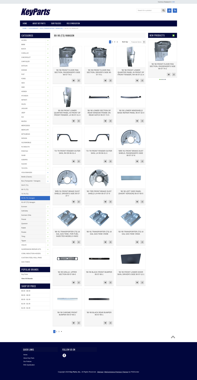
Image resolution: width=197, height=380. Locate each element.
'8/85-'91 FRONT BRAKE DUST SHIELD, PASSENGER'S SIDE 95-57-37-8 (130, 153)
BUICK (23, 49)
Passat (23, 219)
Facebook (64, 355)
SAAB (23, 155)
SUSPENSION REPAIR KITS (31, 249)
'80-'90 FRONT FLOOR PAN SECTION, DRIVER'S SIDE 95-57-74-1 (99, 72)
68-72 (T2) (24, 189)
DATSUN (24, 66)
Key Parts (24, 274)
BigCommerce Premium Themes (116, 372)
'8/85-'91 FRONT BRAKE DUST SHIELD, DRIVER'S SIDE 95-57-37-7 (67, 193)
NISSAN (24, 138)
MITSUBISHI (25, 134)
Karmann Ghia (26, 215)
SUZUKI (24, 164)
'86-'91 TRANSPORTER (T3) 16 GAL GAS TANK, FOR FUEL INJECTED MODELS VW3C (67, 234)
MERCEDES (25, 125)
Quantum (24, 223)
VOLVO (23, 245)
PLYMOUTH (25, 147)
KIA (22, 117)
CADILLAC (25, 53)
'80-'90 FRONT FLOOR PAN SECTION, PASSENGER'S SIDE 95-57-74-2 (67, 72)
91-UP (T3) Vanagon (28, 202)
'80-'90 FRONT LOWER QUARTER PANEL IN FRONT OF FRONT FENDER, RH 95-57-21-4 (131, 72)
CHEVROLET (26, 57)
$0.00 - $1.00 (25, 299)
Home (24, 28)
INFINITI (24, 100)
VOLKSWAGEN (33, 28)
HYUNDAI (24, 96)
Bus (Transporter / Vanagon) (51, 28)
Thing (23, 236)
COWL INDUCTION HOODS (31, 253)
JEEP (23, 113)
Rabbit (23, 228)
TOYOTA (24, 168)
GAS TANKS (25, 262)
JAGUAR (24, 108)
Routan (23, 232)
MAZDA (24, 121)
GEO (23, 83)
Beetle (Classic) (26, 177)
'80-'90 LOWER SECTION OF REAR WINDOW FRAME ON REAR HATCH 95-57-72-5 (99, 112)
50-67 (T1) (24, 185)
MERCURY (25, 130)
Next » (117, 41)
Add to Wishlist (74, 80)
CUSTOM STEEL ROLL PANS (31, 258)
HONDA (24, 91)
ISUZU (23, 104)
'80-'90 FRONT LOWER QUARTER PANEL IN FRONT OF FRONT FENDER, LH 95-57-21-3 (67, 112)
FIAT (22, 74)
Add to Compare (79, 80)
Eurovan (24, 206)
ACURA (24, 40)
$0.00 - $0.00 (25, 291)
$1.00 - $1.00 (25, 304)
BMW (23, 44)
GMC (23, 87)
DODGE (24, 70)
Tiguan (23, 241)
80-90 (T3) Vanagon (28, 198)
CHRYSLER (25, 61)
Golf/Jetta (24, 211)
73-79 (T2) (24, 194)
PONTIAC (24, 151)
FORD (23, 79)
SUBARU (24, 160)
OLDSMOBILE (26, 142)
